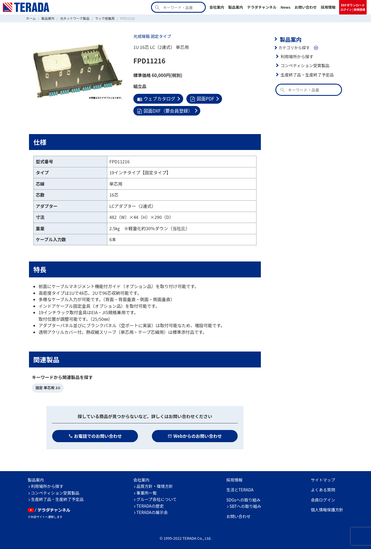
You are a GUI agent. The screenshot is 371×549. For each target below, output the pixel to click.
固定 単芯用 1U (47, 386)
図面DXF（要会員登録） (163, 110)
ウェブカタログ (155, 98)
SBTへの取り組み (245, 505)
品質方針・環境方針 (155, 485)
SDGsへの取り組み (243, 498)
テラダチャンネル (262, 7)
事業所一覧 (147, 491)
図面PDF (200, 98)
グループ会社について (157, 498)
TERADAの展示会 (152, 511)
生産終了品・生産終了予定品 (306, 74)
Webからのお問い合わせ (195, 434)
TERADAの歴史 (150, 504)
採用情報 (328, 7)
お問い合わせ (305, 7)
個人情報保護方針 (327, 508)
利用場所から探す (296, 55)
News (285, 7)
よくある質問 (323, 488)
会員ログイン (323, 498)
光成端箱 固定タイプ (151, 36)
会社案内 (216, 7)
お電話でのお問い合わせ (95, 434)
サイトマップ (323, 478)
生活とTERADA (240, 488)
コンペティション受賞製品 (304, 65)
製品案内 (235, 7)
